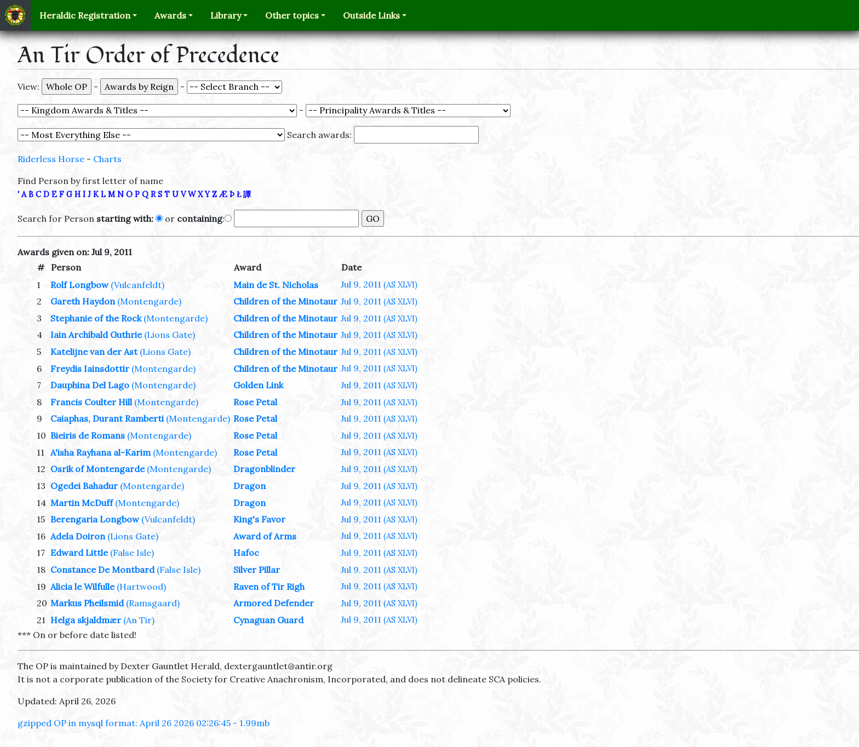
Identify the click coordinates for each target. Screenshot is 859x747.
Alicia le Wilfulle (82, 586)
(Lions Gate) (169, 334)
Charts (107, 158)
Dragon (249, 485)
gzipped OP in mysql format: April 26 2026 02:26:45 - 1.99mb (144, 722)
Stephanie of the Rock (95, 318)
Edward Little (79, 552)
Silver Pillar (256, 569)
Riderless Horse (51, 158)
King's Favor (259, 519)
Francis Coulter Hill (91, 402)
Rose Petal (255, 402)
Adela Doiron (77, 536)
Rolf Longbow (79, 284)
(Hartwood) (141, 586)
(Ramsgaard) (153, 602)
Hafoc (246, 552)
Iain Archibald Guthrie (96, 334)
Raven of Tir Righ (269, 586)
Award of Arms (264, 536)
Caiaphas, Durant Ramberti (107, 418)
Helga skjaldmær (85, 619)
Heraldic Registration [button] (84, 15)
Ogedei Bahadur (84, 485)
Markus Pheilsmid (87, 602)
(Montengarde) (149, 301)
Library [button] (225, 15)
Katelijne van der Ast (94, 351)
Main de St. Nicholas (275, 284)
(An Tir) (138, 619)
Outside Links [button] (371, 15)
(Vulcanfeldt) (137, 284)
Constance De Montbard (102, 569)
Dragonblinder (264, 468)
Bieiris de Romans (87, 435)
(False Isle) (132, 552)
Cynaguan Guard (268, 619)
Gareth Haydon (82, 301)
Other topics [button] (292, 15)
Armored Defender (273, 602)
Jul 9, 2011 (379, 284)
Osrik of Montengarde (97, 468)
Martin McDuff (81, 502)
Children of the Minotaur (285, 301)
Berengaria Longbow (94, 519)
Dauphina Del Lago (89, 385)
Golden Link (258, 385)
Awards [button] (170, 15)
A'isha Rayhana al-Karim (100, 452)
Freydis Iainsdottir (89, 368)
